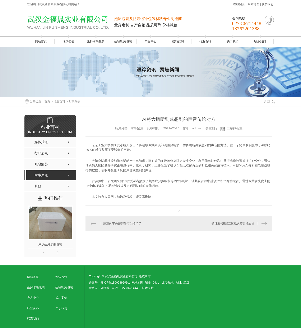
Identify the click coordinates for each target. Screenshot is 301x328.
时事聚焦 (74, 101)
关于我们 (233, 41)
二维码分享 (234, 128)
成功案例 (178, 41)
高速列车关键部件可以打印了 (122, 223)
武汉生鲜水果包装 (50, 244)
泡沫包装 (68, 41)
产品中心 (150, 41)
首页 (47, 101)
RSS (148, 282)
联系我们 (267, 4)
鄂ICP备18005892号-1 (115, 282)
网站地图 (253, 4)
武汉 (186, 282)
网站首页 (41, 41)
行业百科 (205, 41)
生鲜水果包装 (96, 41)
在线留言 (239, 4)
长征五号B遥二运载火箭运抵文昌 (233, 223)
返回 (269, 101)
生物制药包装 (123, 41)
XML (156, 282)
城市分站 (167, 282)
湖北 (179, 282)
